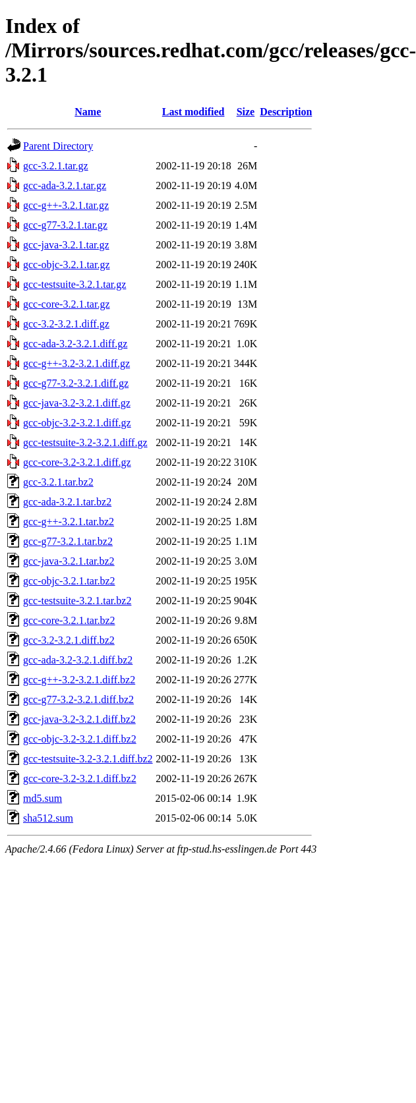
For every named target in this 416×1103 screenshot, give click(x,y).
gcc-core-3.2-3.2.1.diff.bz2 (79, 778)
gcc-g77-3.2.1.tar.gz (65, 225)
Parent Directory (58, 146)
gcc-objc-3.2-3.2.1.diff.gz (77, 422)
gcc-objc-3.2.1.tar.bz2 (69, 580)
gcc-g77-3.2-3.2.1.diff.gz (76, 383)
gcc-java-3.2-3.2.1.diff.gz (77, 403)
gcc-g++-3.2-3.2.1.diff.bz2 (79, 679)
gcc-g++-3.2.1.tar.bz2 (68, 521)
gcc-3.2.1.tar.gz (55, 165)
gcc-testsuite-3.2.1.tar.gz (74, 284)
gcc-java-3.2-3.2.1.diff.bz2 (79, 719)
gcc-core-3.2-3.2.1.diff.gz (77, 462)
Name (87, 111)
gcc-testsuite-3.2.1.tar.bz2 (77, 600)
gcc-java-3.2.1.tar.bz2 (69, 561)
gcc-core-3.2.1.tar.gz (66, 304)
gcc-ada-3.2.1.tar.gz (64, 185)
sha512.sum (48, 818)
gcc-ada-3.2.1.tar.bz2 (67, 501)
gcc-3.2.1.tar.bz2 (58, 482)
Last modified (193, 111)
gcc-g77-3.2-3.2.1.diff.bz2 (78, 699)
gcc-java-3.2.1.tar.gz (66, 244)
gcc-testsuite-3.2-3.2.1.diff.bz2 (88, 758)
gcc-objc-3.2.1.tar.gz (66, 264)
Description (286, 111)
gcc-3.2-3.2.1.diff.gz (66, 323)
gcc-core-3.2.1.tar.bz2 (69, 620)
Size (246, 111)
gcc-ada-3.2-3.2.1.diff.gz (75, 343)
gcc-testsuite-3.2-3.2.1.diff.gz (85, 442)
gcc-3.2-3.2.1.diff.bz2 (69, 640)
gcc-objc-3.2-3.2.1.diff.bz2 (79, 739)
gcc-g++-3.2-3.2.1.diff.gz (76, 363)
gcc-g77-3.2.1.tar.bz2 (68, 541)
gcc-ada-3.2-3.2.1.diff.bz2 (78, 659)
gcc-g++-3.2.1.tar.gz (66, 205)
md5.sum (42, 798)
